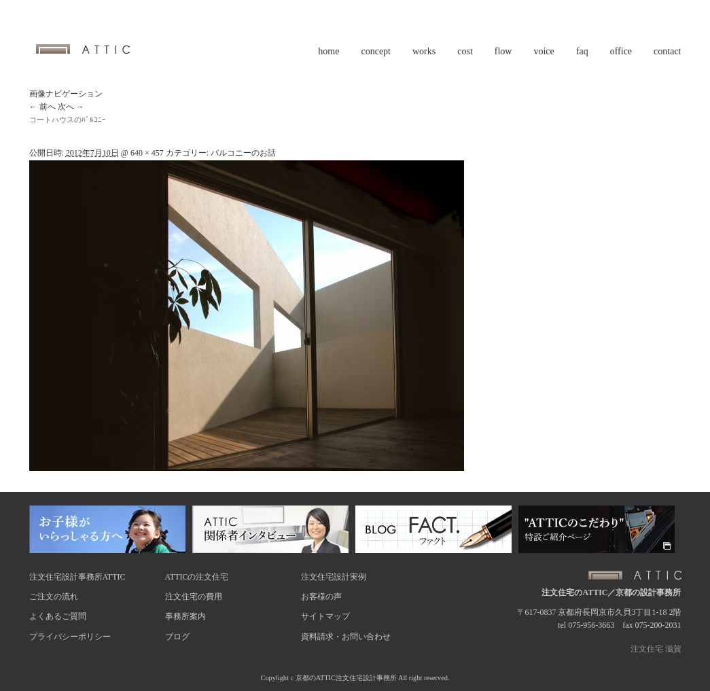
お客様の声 (321, 596)
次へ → (71, 106)
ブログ (177, 636)
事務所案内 (185, 616)
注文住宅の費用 (193, 596)
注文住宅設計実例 (333, 577)
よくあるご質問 (57, 616)
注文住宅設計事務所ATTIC (77, 577)
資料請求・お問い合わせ (346, 636)
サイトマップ (325, 616)
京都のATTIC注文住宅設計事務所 (346, 677)
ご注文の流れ (53, 596)
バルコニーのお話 (243, 153)
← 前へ (42, 106)
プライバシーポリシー (70, 636)
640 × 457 (147, 153)
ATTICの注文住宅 (197, 577)
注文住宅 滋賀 (656, 649)
